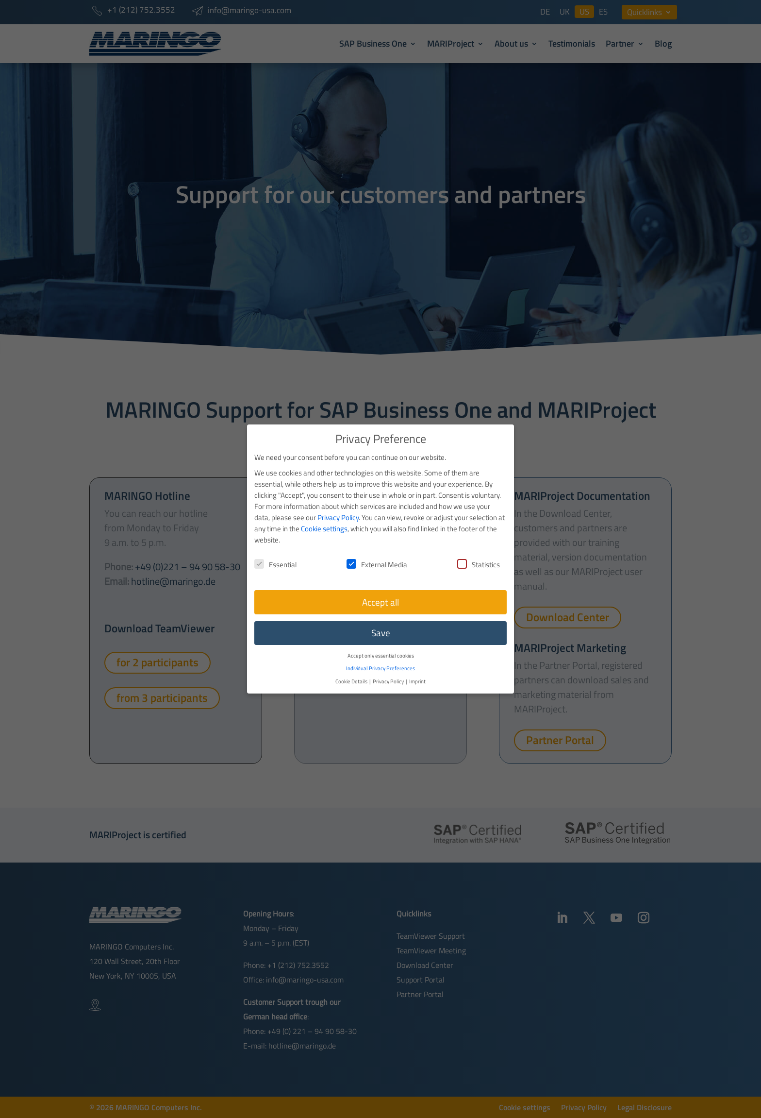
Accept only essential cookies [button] (380, 645)
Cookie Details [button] (351, 670)
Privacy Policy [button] (389, 670)
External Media (377, 553)
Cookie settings (324, 518)
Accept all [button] (380, 591)
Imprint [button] (417, 670)
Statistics (478, 553)
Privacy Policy (338, 506)
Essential (275, 553)
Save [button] (380, 622)
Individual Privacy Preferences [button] (380, 657)
